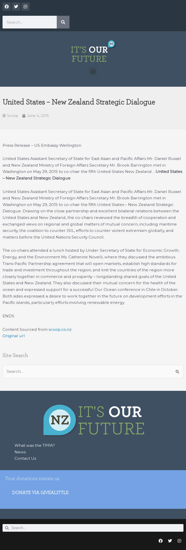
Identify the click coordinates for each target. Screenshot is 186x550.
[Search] (63, 22)
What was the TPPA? (35, 445)
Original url (14, 335)
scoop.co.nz (60, 329)
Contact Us (25, 458)
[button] (93, 71)
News (20, 452)
